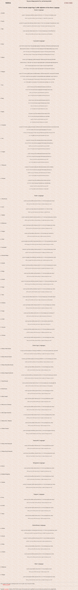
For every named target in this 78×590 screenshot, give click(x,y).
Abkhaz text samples (6, 584)
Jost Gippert (6, 589)
